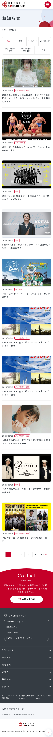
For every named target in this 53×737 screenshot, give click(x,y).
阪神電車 (5, 714)
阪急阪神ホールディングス (23, 714)
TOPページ (26, 650)
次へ (43, 554)
